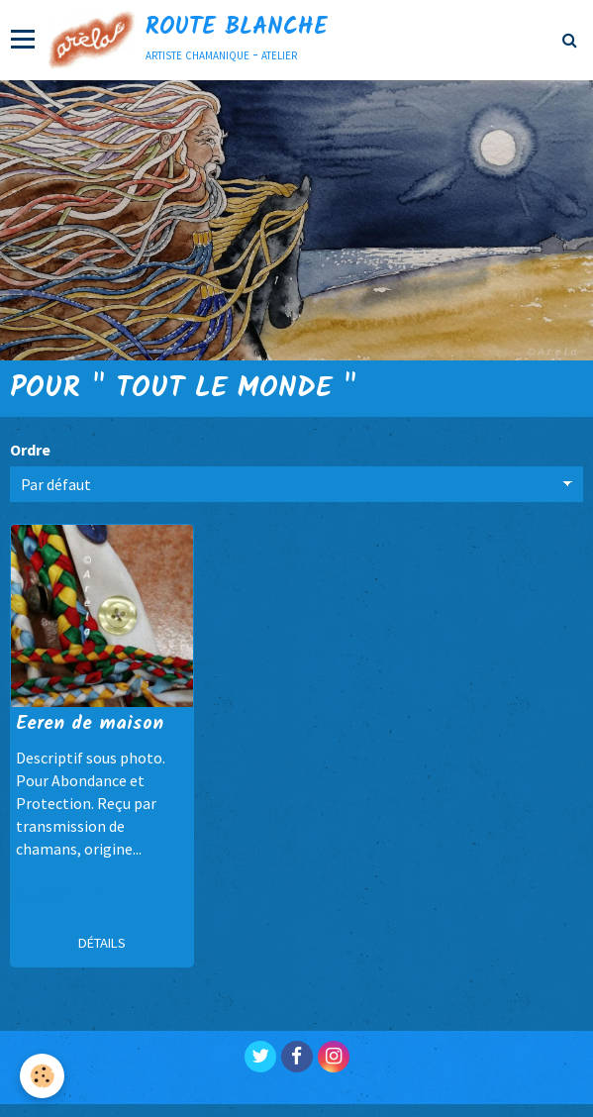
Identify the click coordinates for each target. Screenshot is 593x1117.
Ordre (30, 449)
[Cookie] (42, 1076)
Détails (102, 943)
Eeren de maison (89, 724)
